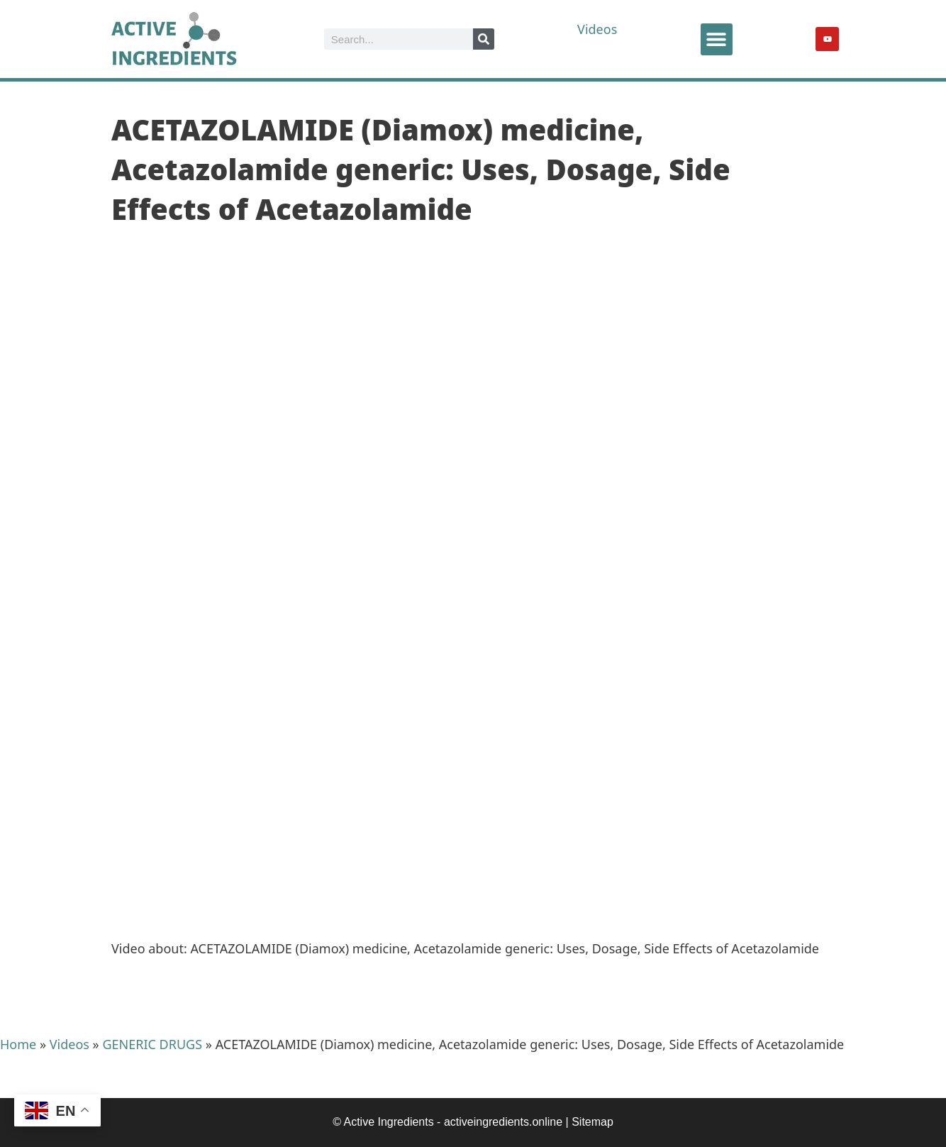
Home (18, 1044)
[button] (717, 39)
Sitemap (592, 1122)
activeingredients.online (503, 1122)
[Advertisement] (473, 818)
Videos (597, 29)
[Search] (483, 39)
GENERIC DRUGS (152, 1044)
